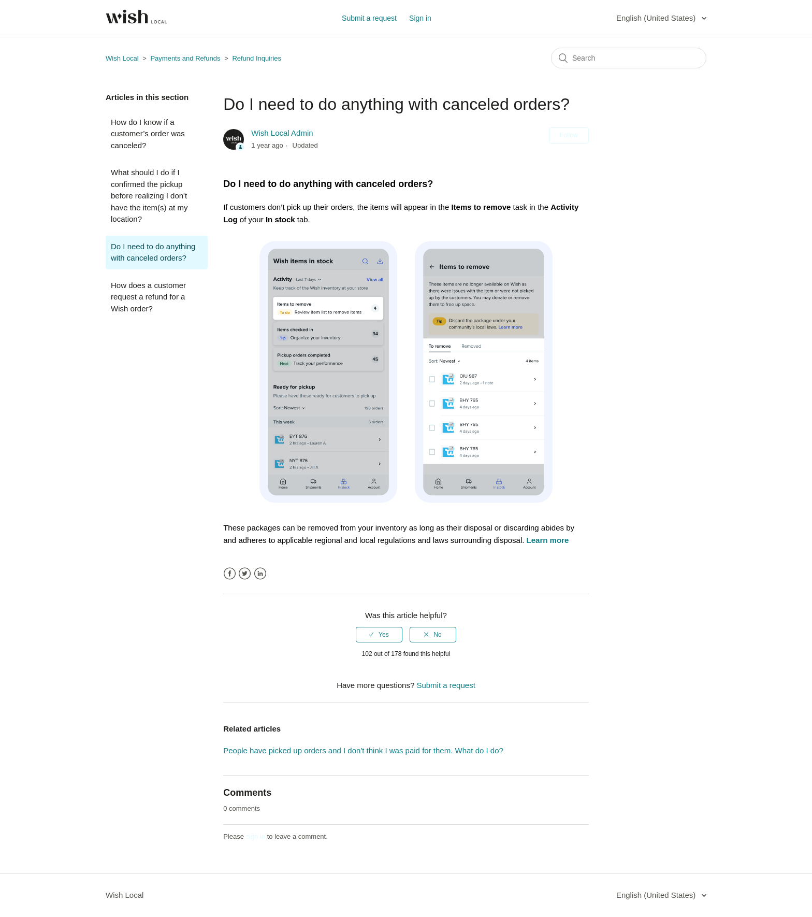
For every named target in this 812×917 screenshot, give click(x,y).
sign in (256, 836)
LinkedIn (260, 573)
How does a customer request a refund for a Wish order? (148, 297)
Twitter (244, 573)
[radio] (379, 634)
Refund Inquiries (256, 58)
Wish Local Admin (282, 132)
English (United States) (657, 17)
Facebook (229, 573)
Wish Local (123, 58)
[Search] (628, 58)
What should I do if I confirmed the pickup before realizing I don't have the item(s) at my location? (149, 195)
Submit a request (369, 18)
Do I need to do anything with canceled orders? (153, 252)
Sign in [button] (420, 18)
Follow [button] (569, 135)
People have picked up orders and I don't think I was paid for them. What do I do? (363, 750)
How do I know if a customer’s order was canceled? (148, 134)
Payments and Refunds (186, 58)
